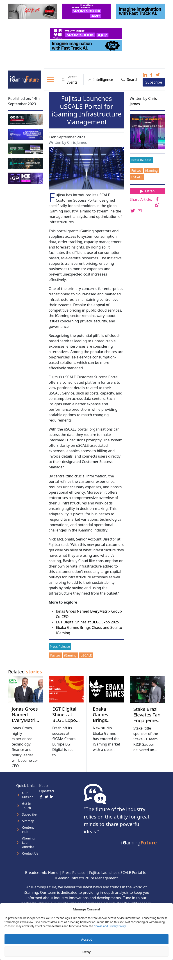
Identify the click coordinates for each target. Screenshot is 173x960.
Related (25, 671)
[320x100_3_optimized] (87, 10)
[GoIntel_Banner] (26, 119)
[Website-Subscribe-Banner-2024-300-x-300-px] (148, 131)
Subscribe (154, 82)
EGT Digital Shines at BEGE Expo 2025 (87, 622)
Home (53, 872)
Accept (86, 939)
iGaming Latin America (28, 842)
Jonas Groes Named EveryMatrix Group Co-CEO (25, 720)
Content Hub (28, 829)
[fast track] (141, 10)
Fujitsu (55, 655)
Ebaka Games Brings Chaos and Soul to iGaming (104, 723)
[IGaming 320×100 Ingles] (26, 133)
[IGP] (26, 177)
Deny (86, 951)
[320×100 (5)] (33, 10)
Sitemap (28, 821)
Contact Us (30, 853)
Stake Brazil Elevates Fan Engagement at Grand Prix (147, 720)
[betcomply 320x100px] (26, 163)
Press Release (60, 646)
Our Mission (27, 795)
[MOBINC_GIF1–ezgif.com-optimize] (26, 148)
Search (130, 79)
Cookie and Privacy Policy (110, 926)
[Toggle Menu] (50, 79)
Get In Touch (26, 805)
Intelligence (100, 79)
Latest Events (70, 79)
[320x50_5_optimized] (86, 33)
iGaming (70, 655)
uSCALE (86, 655)
